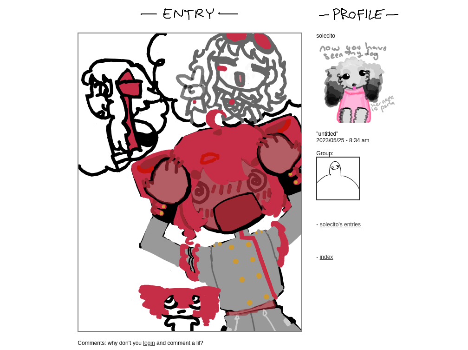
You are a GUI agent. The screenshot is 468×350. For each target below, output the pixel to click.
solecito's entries (340, 224)
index (326, 257)
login (149, 343)
